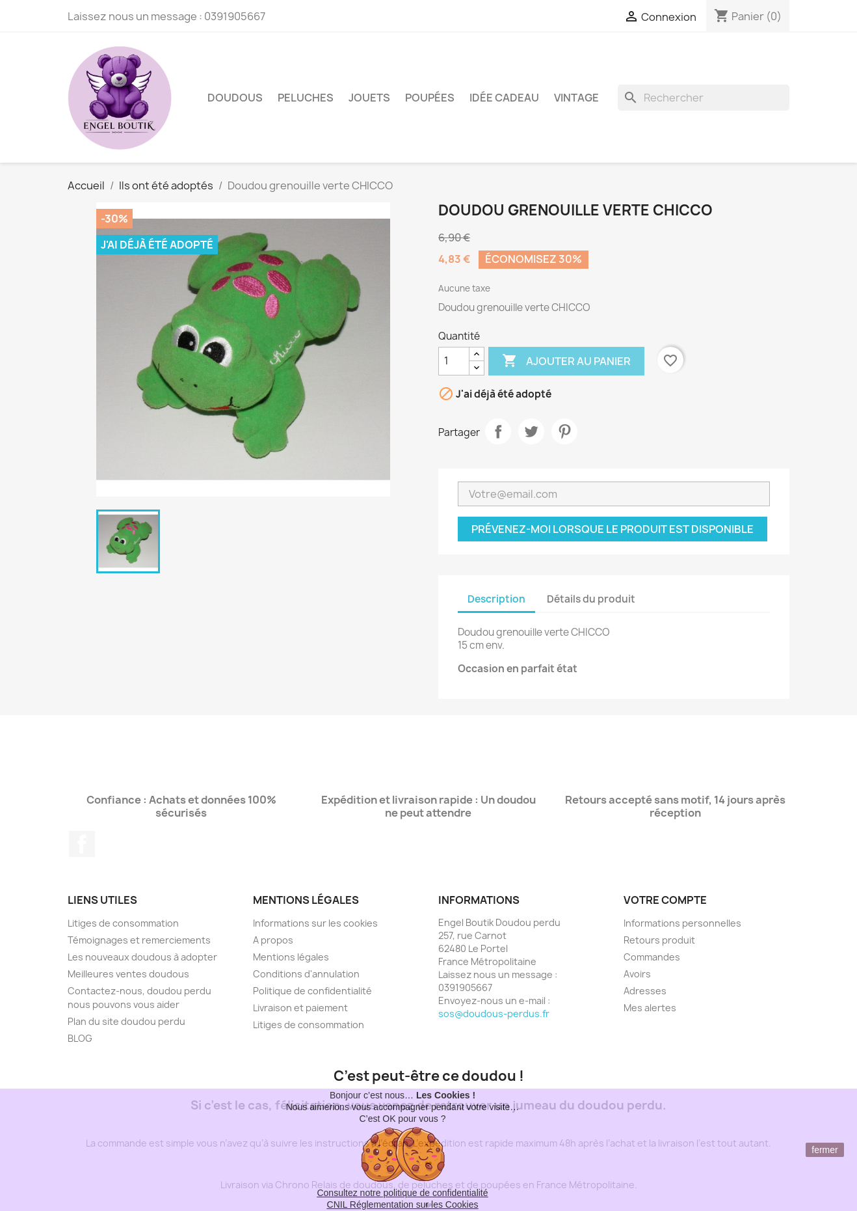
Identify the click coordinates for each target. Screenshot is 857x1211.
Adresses (645, 991)
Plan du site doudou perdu (126, 1021)
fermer (824, 1150)
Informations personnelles (682, 923)
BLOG (80, 1038)
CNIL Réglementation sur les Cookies (403, 1204)
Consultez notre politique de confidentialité (402, 1193)
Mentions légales (291, 957)
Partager (498, 431)
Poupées (430, 97)
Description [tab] (496, 599)
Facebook (82, 844)
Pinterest (564, 431)
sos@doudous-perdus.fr (493, 1013)
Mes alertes (650, 1007)
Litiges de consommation (123, 923)
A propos (273, 940)
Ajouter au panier (566, 361)
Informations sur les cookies (315, 923)
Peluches (306, 97)
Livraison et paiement (300, 1007)
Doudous (235, 97)
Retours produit (659, 940)
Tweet (531, 431)
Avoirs (637, 974)
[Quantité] (453, 361)
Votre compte (665, 900)
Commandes (652, 957)
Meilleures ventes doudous (128, 974)
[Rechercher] (703, 98)
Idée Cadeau (504, 97)
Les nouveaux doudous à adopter (142, 957)
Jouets (369, 97)
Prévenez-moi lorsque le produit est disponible (612, 529)
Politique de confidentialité (312, 991)
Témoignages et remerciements (139, 940)
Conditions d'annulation (306, 974)
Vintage (576, 97)
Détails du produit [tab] (591, 599)
